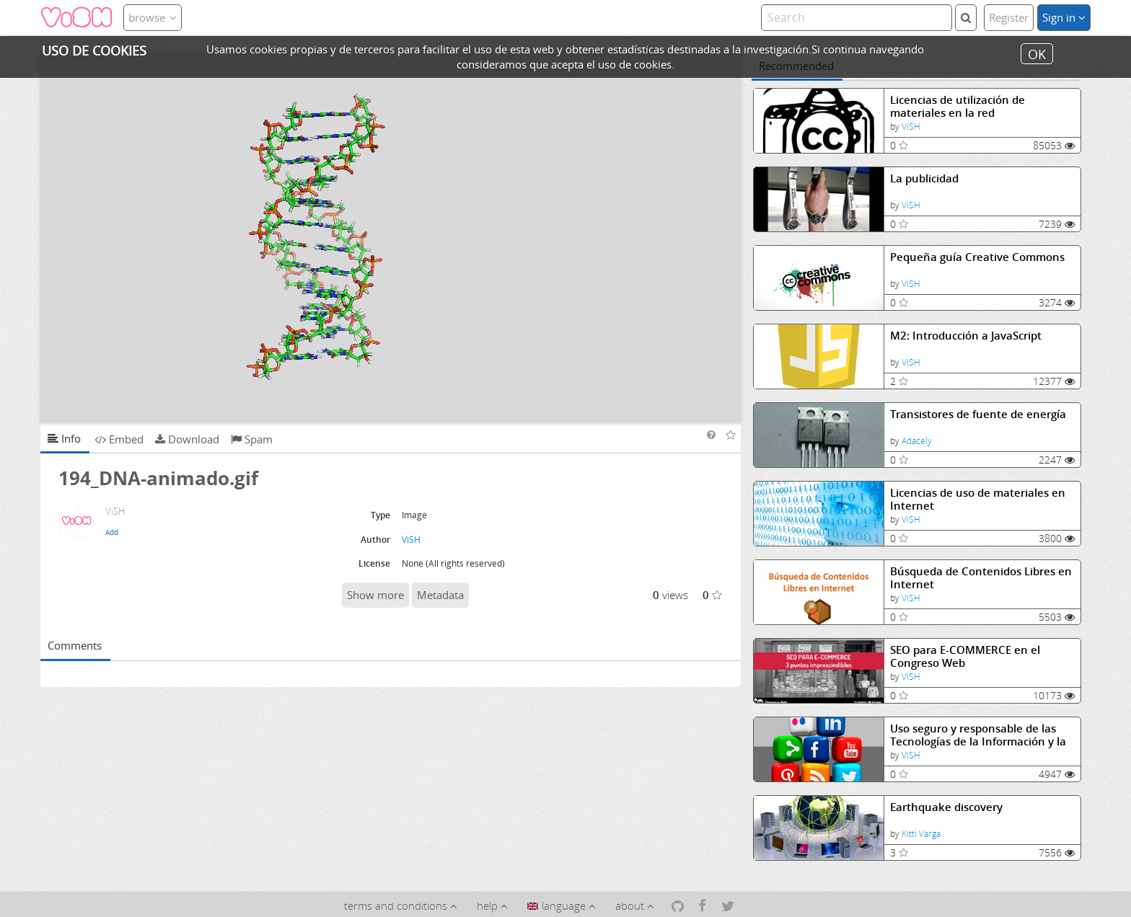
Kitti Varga (921, 834)
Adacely (917, 441)
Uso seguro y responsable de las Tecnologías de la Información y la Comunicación (978, 735)
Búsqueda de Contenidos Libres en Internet (981, 577)
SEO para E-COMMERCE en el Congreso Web (965, 656)
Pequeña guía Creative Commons (977, 257)
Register (1009, 17)
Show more (375, 595)
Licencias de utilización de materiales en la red (957, 106)
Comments (75, 645)
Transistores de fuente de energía (978, 414)
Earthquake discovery (946, 807)
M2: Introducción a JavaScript (966, 335)
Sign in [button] (1064, 17)
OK (1037, 53)
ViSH (911, 126)
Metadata (440, 595)
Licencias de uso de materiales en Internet (977, 499)
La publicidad (924, 178)
